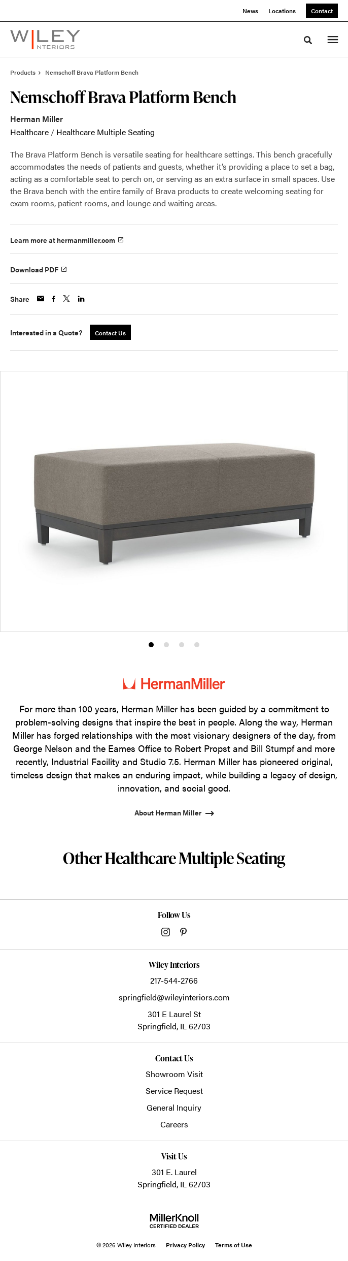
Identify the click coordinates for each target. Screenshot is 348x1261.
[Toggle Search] (308, 40)
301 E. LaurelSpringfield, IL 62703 (174, 1178)
